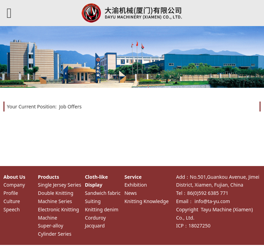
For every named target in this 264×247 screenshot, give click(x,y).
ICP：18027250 (193, 225)
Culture (11, 201)
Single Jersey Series (59, 184)
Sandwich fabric (103, 193)
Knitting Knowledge (146, 201)
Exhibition (135, 184)
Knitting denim (101, 209)
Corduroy (95, 217)
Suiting (93, 201)
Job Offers (70, 106)
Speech (11, 209)
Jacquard (95, 225)
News (130, 193)
